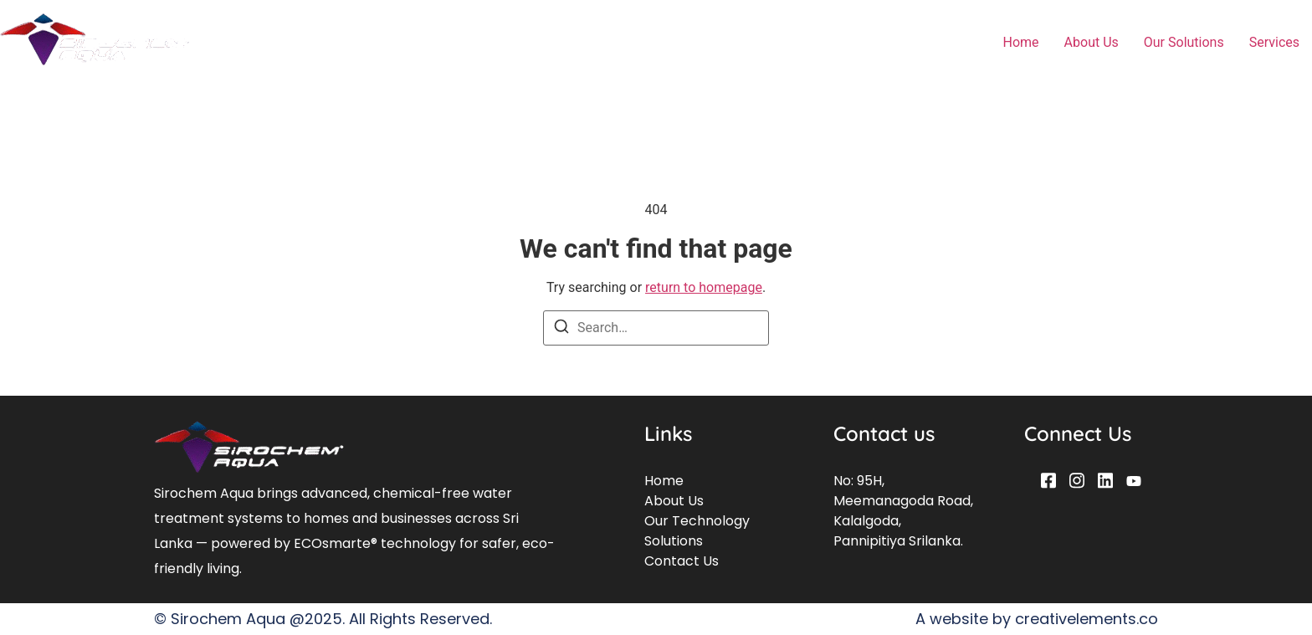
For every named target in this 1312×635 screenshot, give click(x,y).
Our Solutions (1184, 42)
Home (1021, 42)
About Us (1091, 42)
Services (1274, 42)
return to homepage (703, 287)
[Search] (561, 329)
